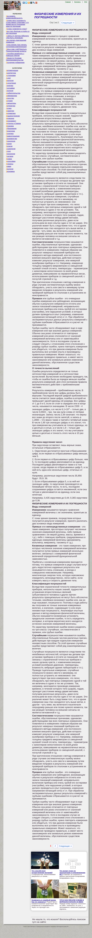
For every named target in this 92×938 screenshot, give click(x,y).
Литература (10, 106)
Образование (11, 128)
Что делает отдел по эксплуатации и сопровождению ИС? (72, 872)
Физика (9, 159)
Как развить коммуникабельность (14, 17)
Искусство (10, 98)
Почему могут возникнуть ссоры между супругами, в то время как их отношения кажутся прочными (17, 23)
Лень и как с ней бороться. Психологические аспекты (16, 50)
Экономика (10, 171)
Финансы (9, 164)
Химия (8, 166)
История (9, 101)
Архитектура (11, 73)
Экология (9, 169)
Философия (10, 161)
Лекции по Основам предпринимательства (14, 59)
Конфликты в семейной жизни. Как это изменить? (44, 901)
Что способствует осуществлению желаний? (42, 872)
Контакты (77, 2)
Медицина (10, 118)
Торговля (9, 156)
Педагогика (10, 131)
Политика (10, 134)
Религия (9, 146)
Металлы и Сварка (13, 123)
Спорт (8, 151)
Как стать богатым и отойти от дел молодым (18, 32)
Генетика (9, 86)
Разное (9, 144)
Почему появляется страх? (16, 29)
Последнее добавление (15, 62)
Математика (11, 113)
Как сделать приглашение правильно (16, 41)
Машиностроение (13, 116)
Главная (68, 2)
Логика (9, 108)
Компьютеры (11, 103)
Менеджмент (11, 121)
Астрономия (11, 75)
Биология (10, 81)
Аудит (8, 78)
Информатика (11, 96)
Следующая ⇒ (67, 23)
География (10, 88)
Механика (10, 126)
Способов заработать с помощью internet (15, 55)
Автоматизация (12, 70)
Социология (10, 149)
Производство (11, 139)
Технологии (10, 154)
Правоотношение (13, 136)
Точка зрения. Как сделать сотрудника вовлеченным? (16, 46)
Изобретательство (13, 93)
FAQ (85, 2)
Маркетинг (10, 111)
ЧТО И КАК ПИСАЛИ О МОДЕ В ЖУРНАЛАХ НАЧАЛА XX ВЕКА (72, 901)
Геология (9, 91)
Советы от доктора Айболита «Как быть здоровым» (17, 37)
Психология (10, 141)
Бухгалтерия (11, 83)
